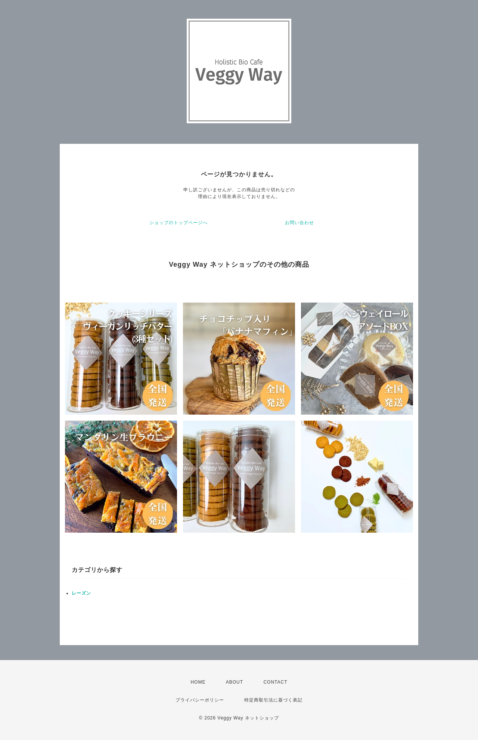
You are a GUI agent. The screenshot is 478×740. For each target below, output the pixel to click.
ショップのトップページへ (178, 222)
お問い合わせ (299, 222)
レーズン (81, 593)
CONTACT (275, 682)
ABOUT (234, 682)
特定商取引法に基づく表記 (273, 700)
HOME (197, 682)
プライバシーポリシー (200, 700)
